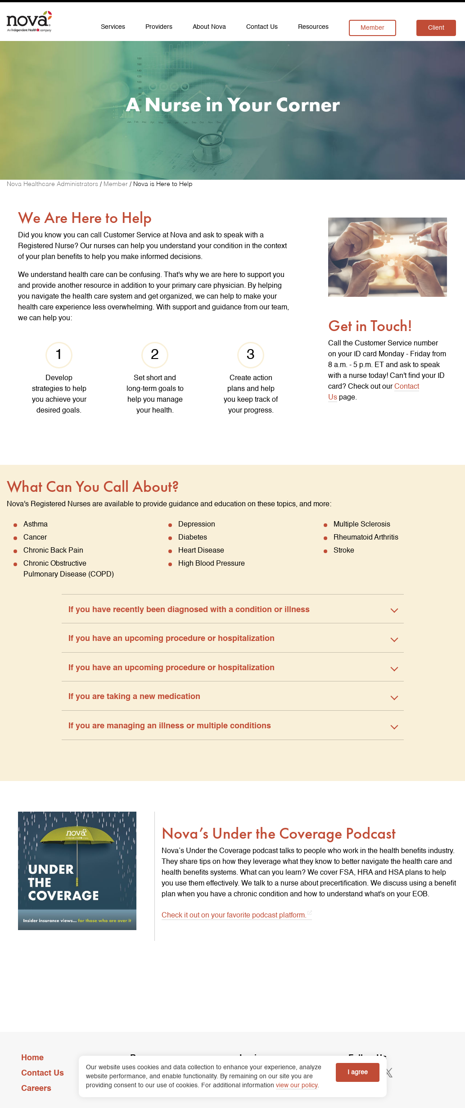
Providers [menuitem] (158, 27)
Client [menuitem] (436, 28)
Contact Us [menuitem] (262, 27)
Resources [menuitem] (313, 27)
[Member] (117, 184)
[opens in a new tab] (388, 1072)
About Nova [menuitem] (209, 27)
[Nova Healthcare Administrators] (53, 184)
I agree (358, 1072)
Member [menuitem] (372, 28)
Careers (36, 1089)
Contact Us (42, 1073)
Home (32, 1058)
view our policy (296, 1085)
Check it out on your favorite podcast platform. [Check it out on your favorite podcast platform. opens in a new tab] (234, 915)
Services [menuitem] (113, 27)
